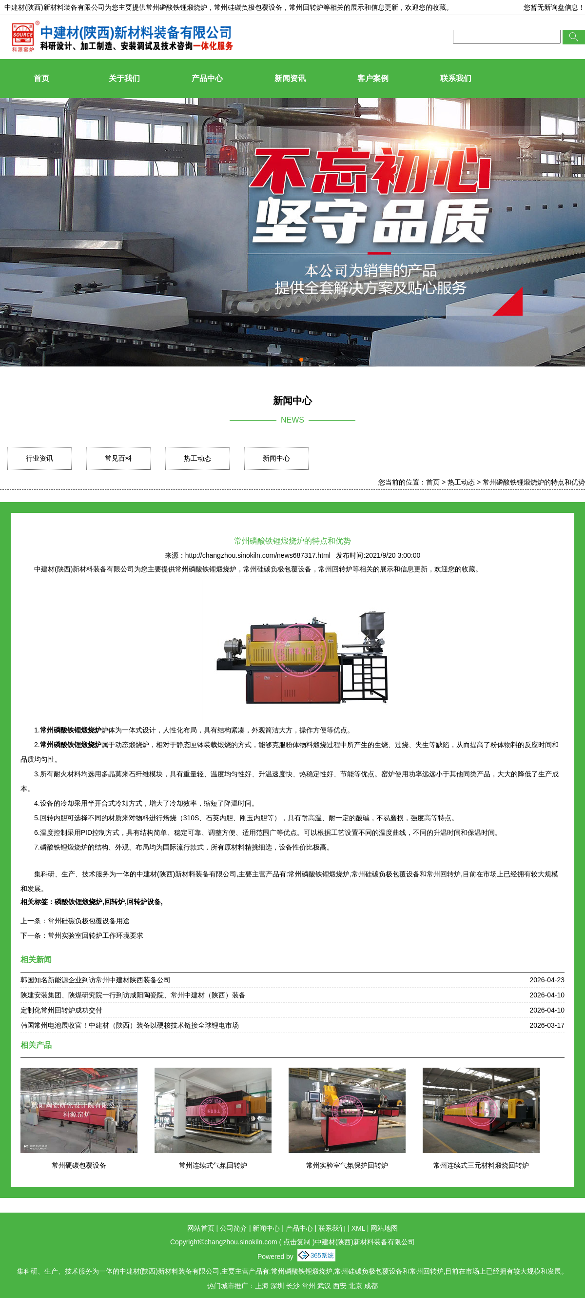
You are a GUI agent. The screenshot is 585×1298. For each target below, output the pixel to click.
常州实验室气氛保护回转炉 (347, 1165)
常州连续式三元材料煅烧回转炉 (481, 1165)
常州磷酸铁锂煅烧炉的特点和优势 (534, 482)
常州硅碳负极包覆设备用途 (89, 921)
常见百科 (118, 458)
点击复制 (297, 1242)
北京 (355, 1286)
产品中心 (207, 78)
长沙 (293, 1286)
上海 (262, 1286)
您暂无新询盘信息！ (554, 7)
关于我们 (124, 78)
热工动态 (197, 458)
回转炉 (114, 902)
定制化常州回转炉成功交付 (61, 1010)
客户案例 (373, 78)
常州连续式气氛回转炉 (213, 1165)
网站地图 (384, 1228)
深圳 (277, 1286)
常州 (308, 1286)
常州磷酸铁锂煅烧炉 (176, 7)
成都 (371, 1286)
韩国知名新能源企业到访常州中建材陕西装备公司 (95, 980)
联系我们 (455, 78)
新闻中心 (276, 458)
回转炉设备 (144, 902)
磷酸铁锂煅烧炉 (78, 902)
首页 (41, 78)
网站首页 (200, 1228)
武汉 (324, 1286)
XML (358, 1228)
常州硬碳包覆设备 (79, 1165)
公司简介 (233, 1228)
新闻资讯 (290, 78)
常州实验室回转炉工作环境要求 (95, 935)
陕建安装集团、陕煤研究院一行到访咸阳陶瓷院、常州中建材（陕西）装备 (133, 995)
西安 (340, 1286)
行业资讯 (39, 458)
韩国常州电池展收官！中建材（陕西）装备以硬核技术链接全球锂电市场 (129, 1025)
